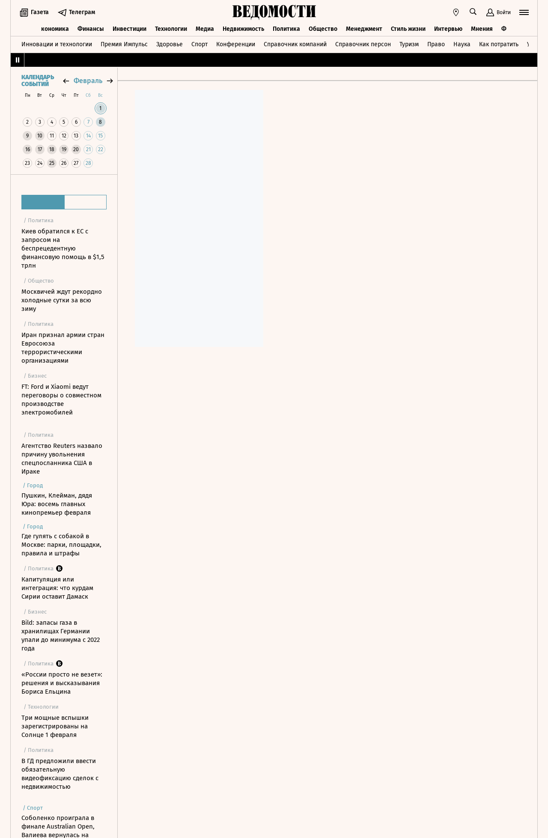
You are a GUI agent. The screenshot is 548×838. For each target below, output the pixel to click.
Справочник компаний (295, 44)
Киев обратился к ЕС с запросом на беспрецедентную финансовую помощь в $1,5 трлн (62, 248)
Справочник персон (363, 44)
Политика (286, 29)
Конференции (235, 44)
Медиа (205, 29)
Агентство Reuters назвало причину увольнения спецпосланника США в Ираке (61, 458)
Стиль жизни (408, 29)
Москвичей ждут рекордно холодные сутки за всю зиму (61, 300)
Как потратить (498, 44)
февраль (88, 81)
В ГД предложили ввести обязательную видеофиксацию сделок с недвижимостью (59, 773)
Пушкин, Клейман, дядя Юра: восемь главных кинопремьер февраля (56, 504)
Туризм (409, 44)
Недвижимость (243, 29)
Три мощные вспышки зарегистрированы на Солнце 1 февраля (55, 726)
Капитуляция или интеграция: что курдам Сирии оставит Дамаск (57, 588)
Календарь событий (37, 81)
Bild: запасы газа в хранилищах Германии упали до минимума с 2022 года (60, 635)
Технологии (171, 29)
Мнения (482, 29)
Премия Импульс (124, 44)
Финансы (90, 29)
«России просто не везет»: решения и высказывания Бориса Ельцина (61, 683)
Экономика (53, 29)
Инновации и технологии (56, 44)
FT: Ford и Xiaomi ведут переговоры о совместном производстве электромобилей (61, 399)
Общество (323, 29)
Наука (462, 44)
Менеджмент (364, 29)
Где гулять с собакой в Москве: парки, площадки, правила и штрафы (61, 544)
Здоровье (169, 44)
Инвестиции (129, 29)
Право (436, 44)
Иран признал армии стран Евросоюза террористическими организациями (62, 347)
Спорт (199, 44)
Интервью (448, 29)
